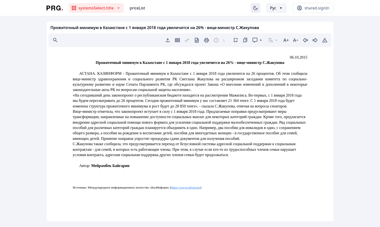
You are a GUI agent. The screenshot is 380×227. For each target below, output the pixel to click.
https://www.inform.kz (185, 187)
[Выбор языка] (276, 8)
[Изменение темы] (255, 8)
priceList (137, 8)
